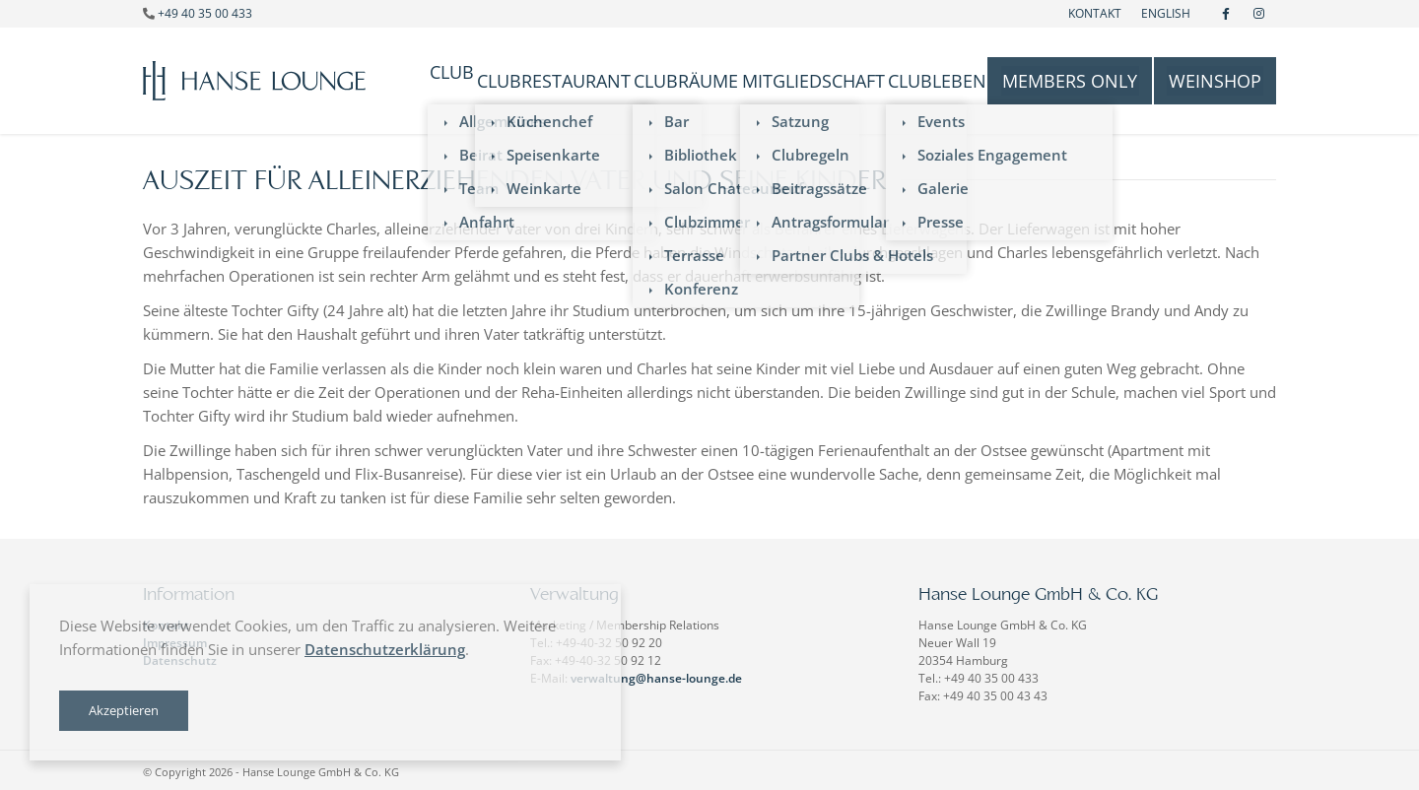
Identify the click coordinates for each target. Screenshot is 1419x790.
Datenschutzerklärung (384, 649)
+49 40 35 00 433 (205, 13)
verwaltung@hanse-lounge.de (656, 674)
